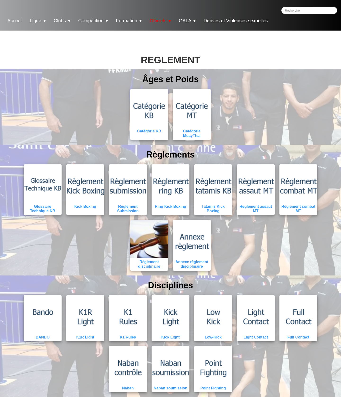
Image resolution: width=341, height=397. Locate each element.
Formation (129, 20)
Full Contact (298, 337)
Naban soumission (170, 388)
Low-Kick (213, 337)
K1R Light (85, 337)
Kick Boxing (85, 206)
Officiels (161, 20)
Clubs (62, 20)
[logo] (280, 21)
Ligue (38, 20)
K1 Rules (128, 337)
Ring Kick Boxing (170, 206)
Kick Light (170, 337)
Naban (128, 388)
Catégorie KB (149, 131)
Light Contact (255, 337)
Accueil (14, 20)
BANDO (43, 337)
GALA (188, 20)
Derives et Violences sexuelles (236, 20)
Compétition (93, 20)
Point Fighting (213, 388)
